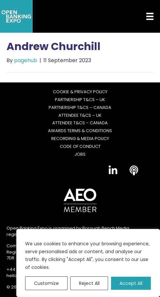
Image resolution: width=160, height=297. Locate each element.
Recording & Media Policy (80, 139)
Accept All (131, 283)
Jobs (80, 154)
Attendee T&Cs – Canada (80, 123)
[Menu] (144, 16)
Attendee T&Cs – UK (80, 115)
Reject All (89, 283)
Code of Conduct (80, 146)
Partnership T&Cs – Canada (80, 108)
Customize (46, 283)
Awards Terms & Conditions (80, 131)
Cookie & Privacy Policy (80, 92)
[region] (88, 263)
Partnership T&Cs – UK (80, 100)
